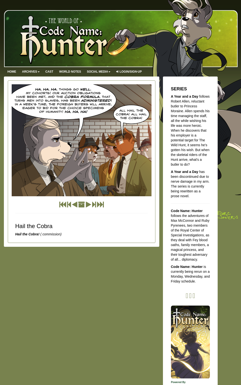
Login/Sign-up (129, 71)
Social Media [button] (98, 71)
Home (12, 71)
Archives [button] (31, 71)
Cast (49, 71)
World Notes (70, 71)
